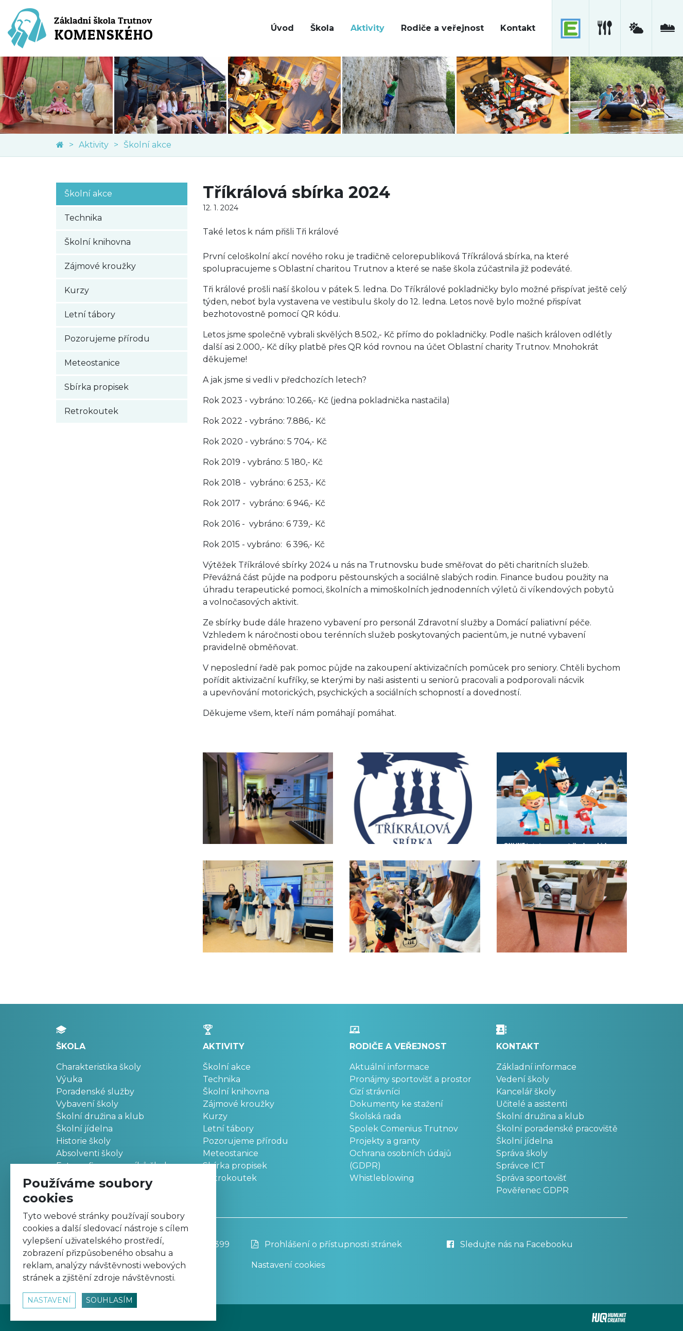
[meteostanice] (636, 28)
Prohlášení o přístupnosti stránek (326, 1244)
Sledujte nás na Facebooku (510, 1244)
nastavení (49, 1300)
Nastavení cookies (288, 1265)
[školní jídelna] (604, 28)
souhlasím (109, 1300)
